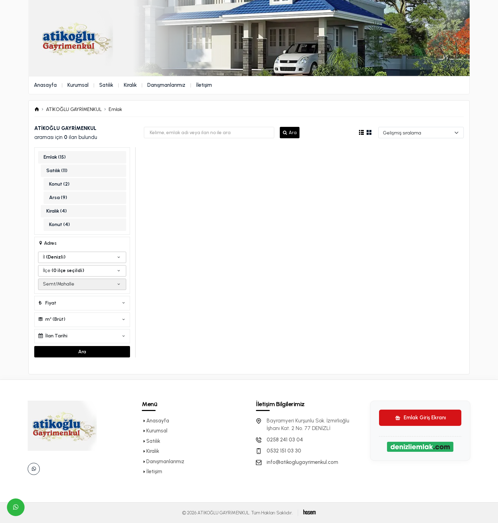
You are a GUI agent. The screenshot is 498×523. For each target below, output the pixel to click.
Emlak (115, 109)
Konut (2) (59, 184)
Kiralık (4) (56, 211)
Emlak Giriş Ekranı (420, 417)
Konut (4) (59, 224)
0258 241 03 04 (285, 440)
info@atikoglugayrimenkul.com (302, 462)
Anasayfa (45, 85)
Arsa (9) (58, 197)
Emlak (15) (55, 157)
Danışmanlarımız (166, 85)
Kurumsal (78, 85)
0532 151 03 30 (284, 451)
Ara (289, 132)
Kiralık (130, 85)
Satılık (106, 85)
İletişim (204, 85)
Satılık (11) (56, 171)
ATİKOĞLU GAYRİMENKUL (74, 109)
